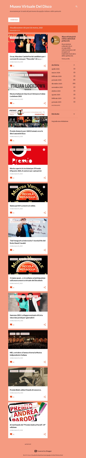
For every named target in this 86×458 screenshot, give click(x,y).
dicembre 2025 (57, 84)
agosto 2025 (56, 95)
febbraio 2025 (56, 98)
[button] (45, 66)
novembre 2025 (57, 87)
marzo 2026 (56, 73)
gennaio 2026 (56, 80)
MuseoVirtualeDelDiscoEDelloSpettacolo (69, 39)
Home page (14, 20)
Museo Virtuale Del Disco (31, 6)
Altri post (28, 444)
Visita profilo (66, 59)
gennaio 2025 (56, 102)
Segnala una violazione (60, 121)
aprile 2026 (55, 69)
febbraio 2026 (57, 76)
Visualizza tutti (15, 30)
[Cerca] (76, 6)
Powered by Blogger (43, 451)
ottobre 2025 (56, 91)
